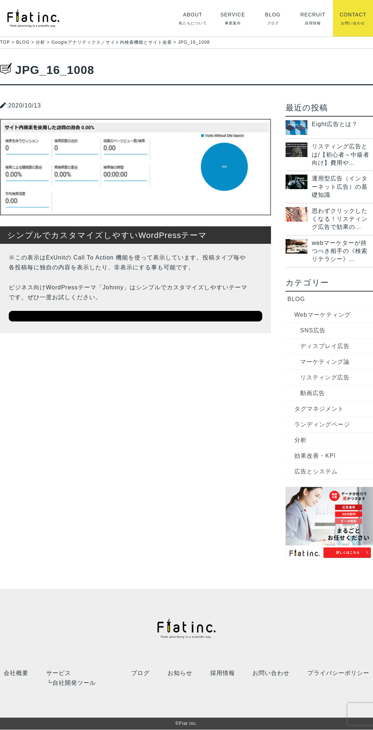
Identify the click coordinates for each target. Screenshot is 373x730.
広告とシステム (316, 471)
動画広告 (312, 393)
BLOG (296, 299)
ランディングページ (322, 424)
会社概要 (16, 673)
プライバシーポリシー (338, 673)
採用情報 (222, 673)
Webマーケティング (322, 315)
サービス (58, 673)
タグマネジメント (319, 409)
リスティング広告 (325, 377)
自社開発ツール (74, 683)
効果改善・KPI (315, 456)
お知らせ (180, 673)
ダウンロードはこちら (135, 316)
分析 (300, 440)
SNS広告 (313, 330)
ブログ (140, 673)
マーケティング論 (325, 362)
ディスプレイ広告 (325, 346)
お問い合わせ (271, 673)
